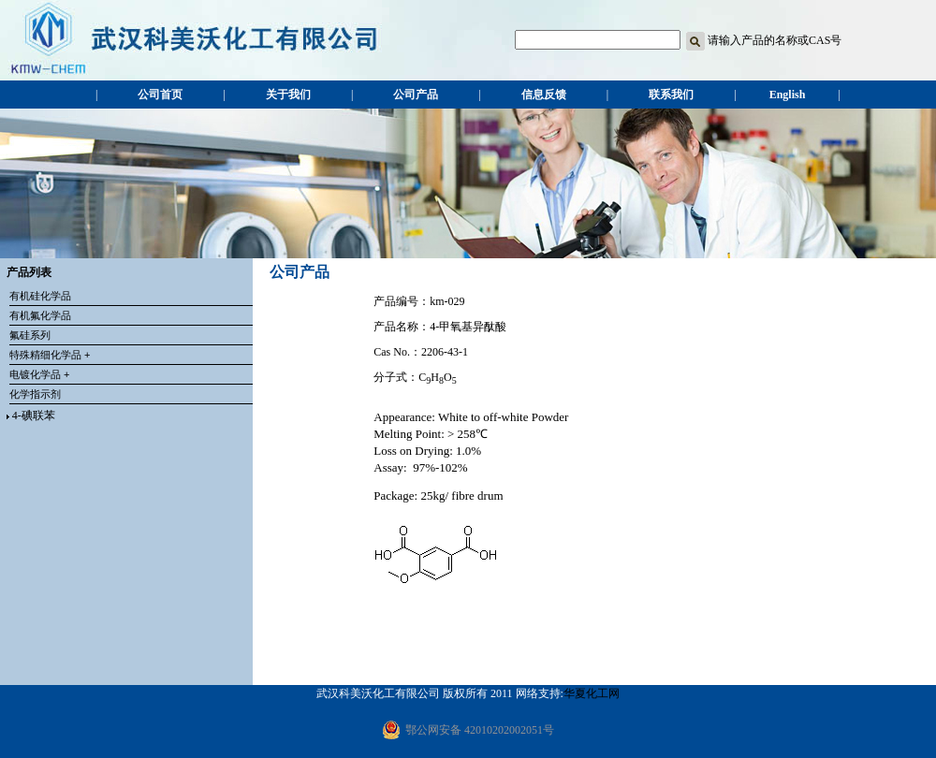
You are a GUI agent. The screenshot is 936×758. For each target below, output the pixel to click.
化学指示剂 (35, 394)
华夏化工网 (591, 693)
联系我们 (671, 94)
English (787, 94)
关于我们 (288, 94)
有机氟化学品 (40, 315)
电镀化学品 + (39, 374)
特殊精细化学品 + (49, 354)
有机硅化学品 (40, 295)
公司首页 (160, 94)
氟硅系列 (30, 335)
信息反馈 (543, 94)
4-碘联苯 (33, 415)
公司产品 (415, 94)
